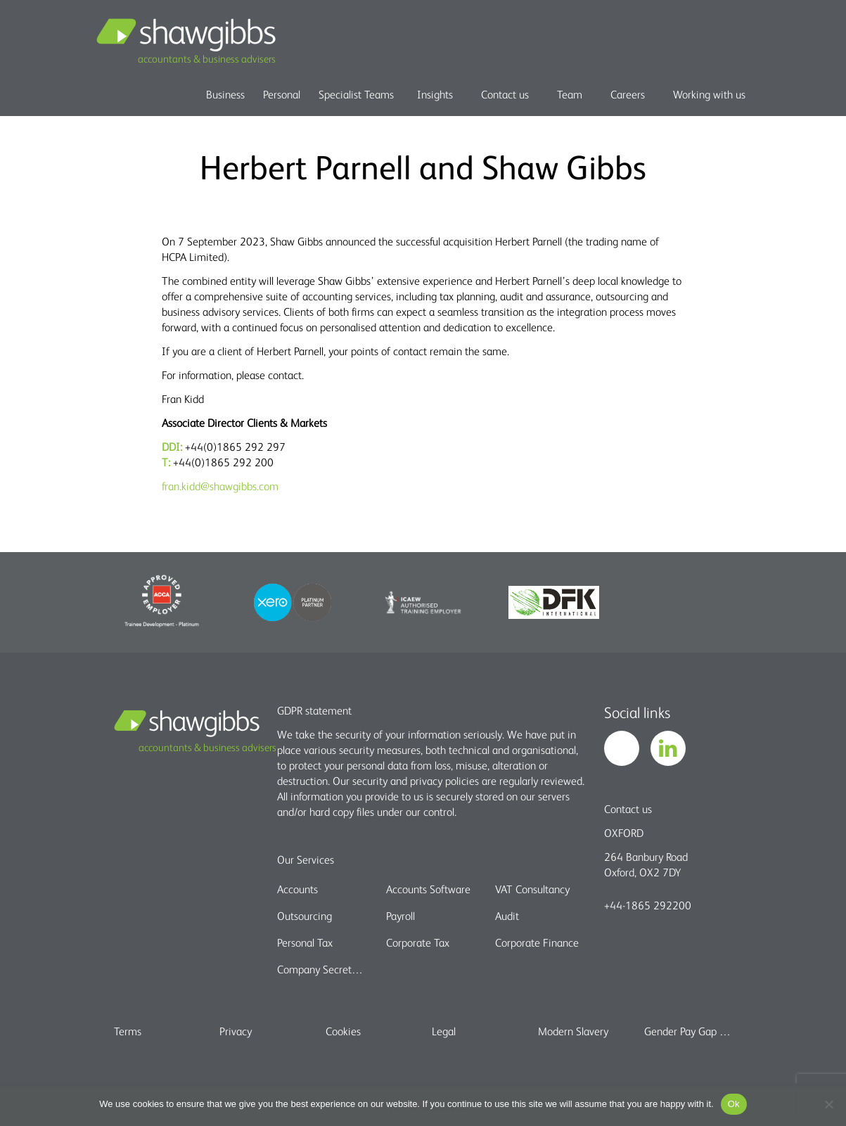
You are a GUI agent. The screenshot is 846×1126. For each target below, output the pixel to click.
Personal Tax (305, 942)
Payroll (400, 916)
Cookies (343, 1031)
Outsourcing (304, 916)
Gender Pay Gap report (688, 1031)
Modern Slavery (573, 1031)
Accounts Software (428, 889)
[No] (828, 1104)
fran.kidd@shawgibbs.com (220, 486)
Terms (127, 1031)
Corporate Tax (417, 942)
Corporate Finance (537, 942)
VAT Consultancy (532, 889)
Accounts (297, 889)
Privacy (235, 1031)
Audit (507, 916)
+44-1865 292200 (647, 905)
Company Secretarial (322, 969)
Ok (734, 1104)
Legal (444, 1031)
